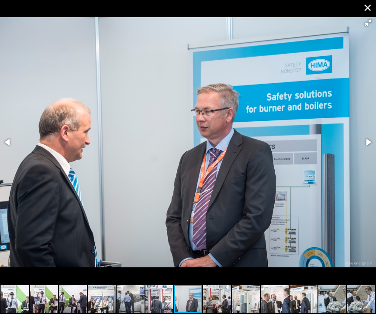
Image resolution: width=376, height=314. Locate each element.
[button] (368, 23)
